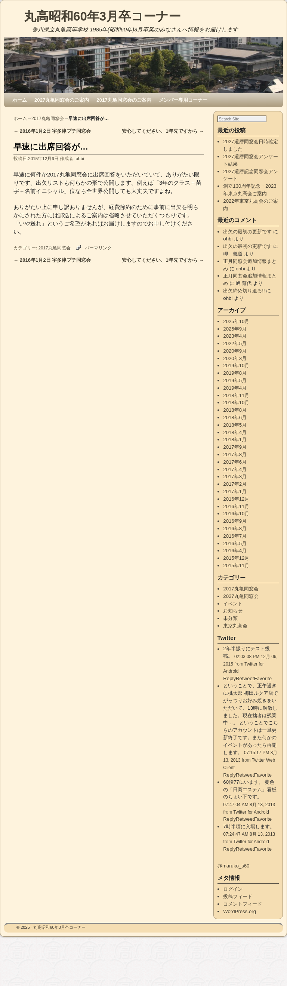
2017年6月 (235, 470)
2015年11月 (236, 573)
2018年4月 (235, 440)
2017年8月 (235, 462)
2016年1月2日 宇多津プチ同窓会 (52, 131)
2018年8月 (235, 418)
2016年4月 (235, 558)
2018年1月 (235, 447)
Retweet (245, 856)
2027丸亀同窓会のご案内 (61, 100)
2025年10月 (236, 329)
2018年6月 (235, 425)
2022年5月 (235, 351)
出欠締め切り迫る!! (244, 298)
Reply (229, 856)
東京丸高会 (235, 633)
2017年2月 (235, 492)
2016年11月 (236, 514)
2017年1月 (235, 499)
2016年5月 (235, 551)
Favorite (263, 856)
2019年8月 (235, 381)
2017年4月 (235, 477)
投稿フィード (237, 904)
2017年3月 (235, 484)
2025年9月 (235, 336)
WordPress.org (239, 919)
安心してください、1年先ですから (163, 131)
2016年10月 (236, 521)
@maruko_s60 (233, 873)
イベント (233, 611)
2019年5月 (235, 388)
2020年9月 (235, 359)
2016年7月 (235, 544)
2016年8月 (235, 536)
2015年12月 (236, 566)
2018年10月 (236, 410)
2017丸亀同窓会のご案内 (123, 100)
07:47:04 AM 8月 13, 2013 (249, 812)
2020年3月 (235, 366)
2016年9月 (235, 529)
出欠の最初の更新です (247, 239)
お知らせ (233, 618)
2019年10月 (236, 373)
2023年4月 (235, 344)
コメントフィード (242, 912)
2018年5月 (235, 433)
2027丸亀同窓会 (240, 604)
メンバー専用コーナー (183, 100)
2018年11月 (236, 403)
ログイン (233, 897)
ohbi (80, 158)
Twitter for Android (251, 819)
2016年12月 (236, 507)
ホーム (19, 100)
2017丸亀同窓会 (47, 118)
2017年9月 (235, 455)
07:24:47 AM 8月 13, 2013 (249, 842)
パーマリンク (98, 247)
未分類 (230, 626)
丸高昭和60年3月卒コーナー (102, 16)
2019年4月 (235, 396)
